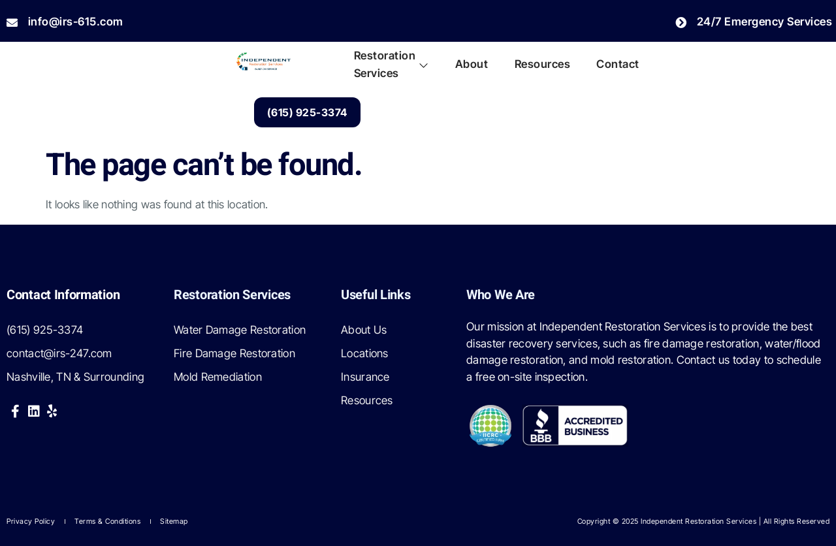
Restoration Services (391, 65)
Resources (542, 64)
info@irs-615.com (65, 21)
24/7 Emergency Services (753, 21)
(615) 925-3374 (307, 112)
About (472, 64)
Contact (617, 64)
